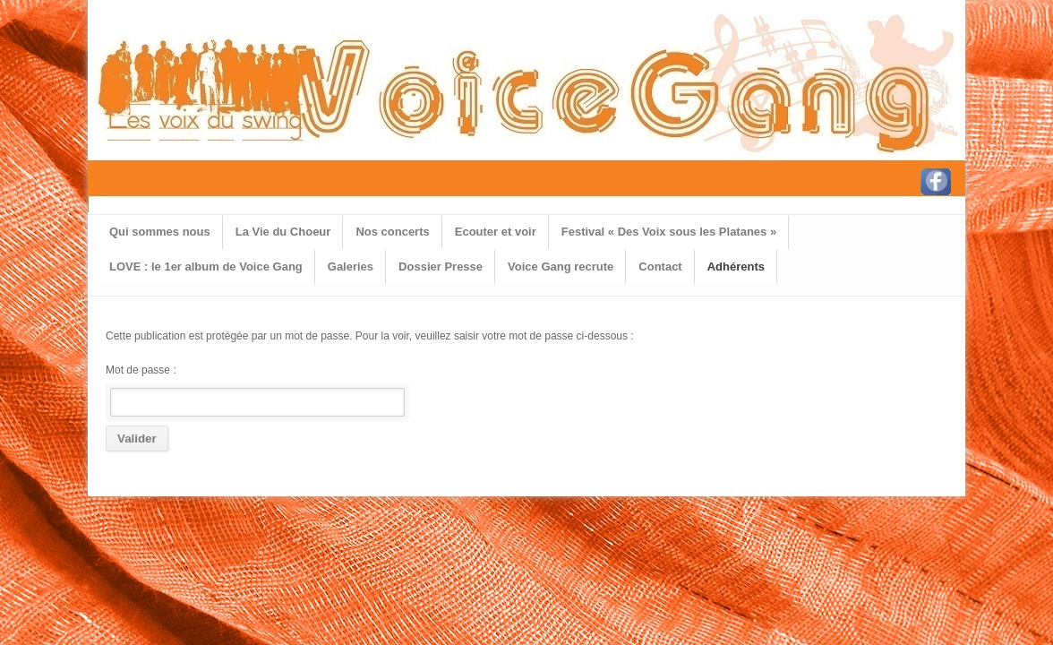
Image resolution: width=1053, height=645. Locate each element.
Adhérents (736, 266)
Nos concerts (392, 231)
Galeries (350, 266)
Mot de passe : (255, 390)
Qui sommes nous (159, 231)
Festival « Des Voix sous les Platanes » (668, 231)
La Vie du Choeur (283, 231)
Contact (659, 266)
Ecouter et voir (495, 231)
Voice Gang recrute (560, 266)
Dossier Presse (440, 266)
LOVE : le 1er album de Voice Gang (206, 266)
